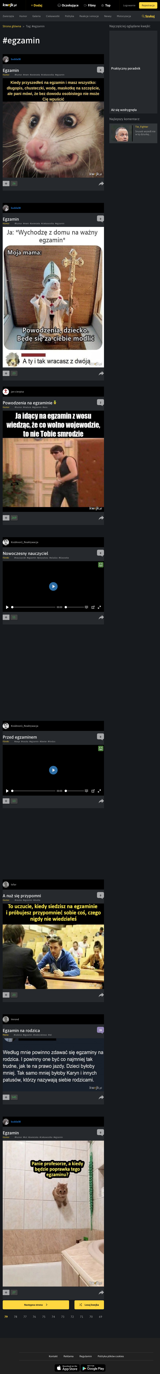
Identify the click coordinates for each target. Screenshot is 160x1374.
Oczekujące (70, 5)
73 (62, 1316)
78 (15, 1316)
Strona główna (12, 26)
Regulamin (85, 1356)
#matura (27, 407)
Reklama (69, 1356)
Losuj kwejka (89, 1305)
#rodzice (18, 1035)
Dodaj (38, 5)
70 (91, 1316)
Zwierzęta (8, 16)
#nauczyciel (20, 558)
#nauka (24, 741)
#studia (36, 900)
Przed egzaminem (20, 737)
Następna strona (35, 1305)
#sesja (17, 741)
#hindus (51, 741)
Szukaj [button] (150, 16)
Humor (23, 16)
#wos (45, 407)
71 (81, 1316)
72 (72, 1316)
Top (107, 5)
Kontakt (53, 1356)
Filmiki (6, 558)
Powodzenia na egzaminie (29, 402)
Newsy (107, 16)
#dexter (43, 741)
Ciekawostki (53, 16)
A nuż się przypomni (22, 895)
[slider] (33, 607)
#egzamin (59, 74)
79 (6, 1316)
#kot (25, 1137)
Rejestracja (148, 5)
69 (100, 1316)
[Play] (7, 607)
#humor (18, 74)
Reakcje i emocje (89, 16)
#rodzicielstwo (40, 1035)
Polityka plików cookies (111, 1356)
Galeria (36, 16)
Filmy (92, 5)
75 (43, 1316)
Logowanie (129, 5)
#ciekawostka (47, 74)
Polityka (69, 16)
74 (53, 1316)
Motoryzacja (124, 16)
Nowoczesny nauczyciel (25, 553)
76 (34, 1316)
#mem (26, 74)
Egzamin (11, 70)
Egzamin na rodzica (21, 1030)
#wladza (53, 558)
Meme (5, 1035)
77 (25, 1316)
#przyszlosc (42, 558)
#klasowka (64, 558)
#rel (50, 1035)
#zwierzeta (35, 74)
